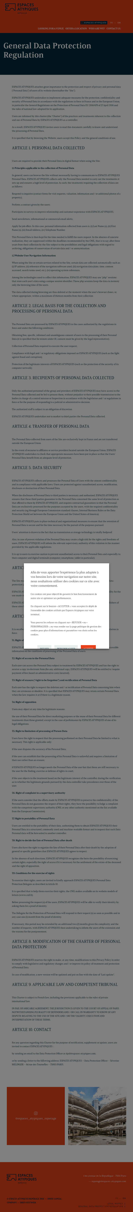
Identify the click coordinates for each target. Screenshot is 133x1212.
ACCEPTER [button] (88, 645)
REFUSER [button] (44, 645)
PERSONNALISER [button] (66, 645)
